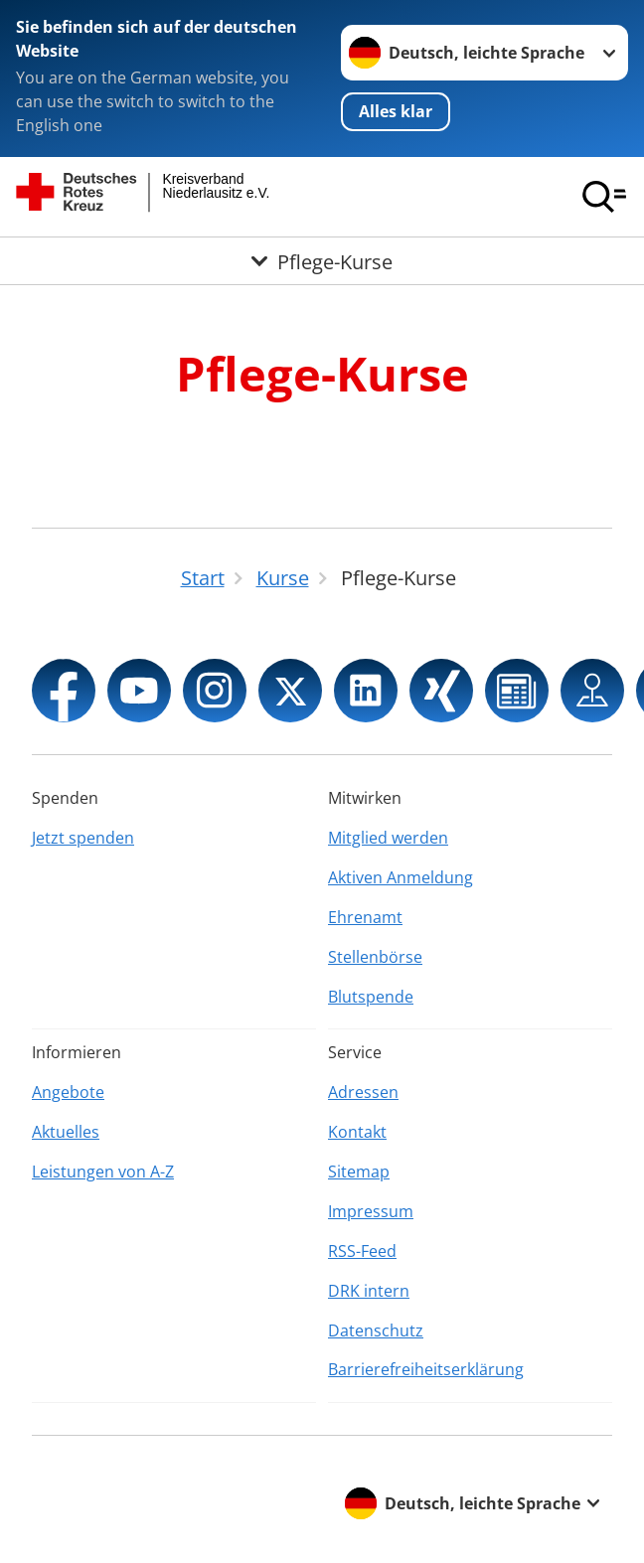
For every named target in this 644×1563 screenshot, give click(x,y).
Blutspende (370, 997)
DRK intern (368, 1291)
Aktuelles (65, 1132)
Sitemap (359, 1171)
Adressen (363, 1092)
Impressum (370, 1211)
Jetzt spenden (83, 838)
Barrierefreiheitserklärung (426, 1369)
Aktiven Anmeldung (400, 877)
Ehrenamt (365, 917)
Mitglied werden (388, 838)
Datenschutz (375, 1330)
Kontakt (357, 1132)
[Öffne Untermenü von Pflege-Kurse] (322, 260)
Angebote (68, 1092)
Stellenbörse (375, 957)
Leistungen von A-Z (103, 1171)
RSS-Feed (362, 1251)
